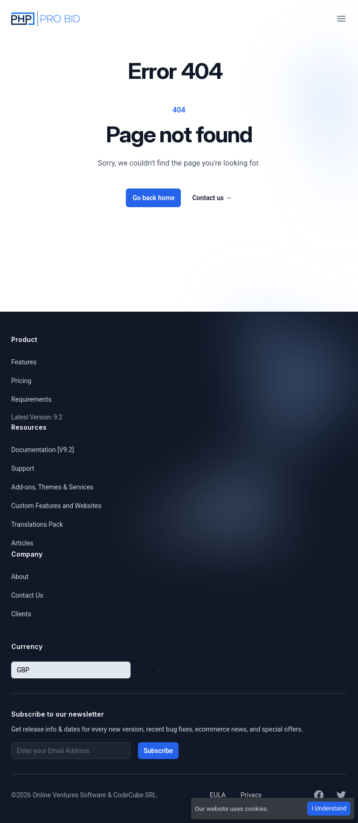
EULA (218, 795)
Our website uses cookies (231, 808)
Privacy (251, 795)
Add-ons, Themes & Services (52, 487)
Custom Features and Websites (56, 505)
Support (22, 468)
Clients (21, 614)
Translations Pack (37, 524)
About (19, 576)
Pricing (21, 380)
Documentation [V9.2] (42, 449)
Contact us (212, 198)
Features (23, 362)
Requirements (31, 399)
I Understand (328, 808)
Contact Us (27, 595)
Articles (22, 543)
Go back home (153, 198)
